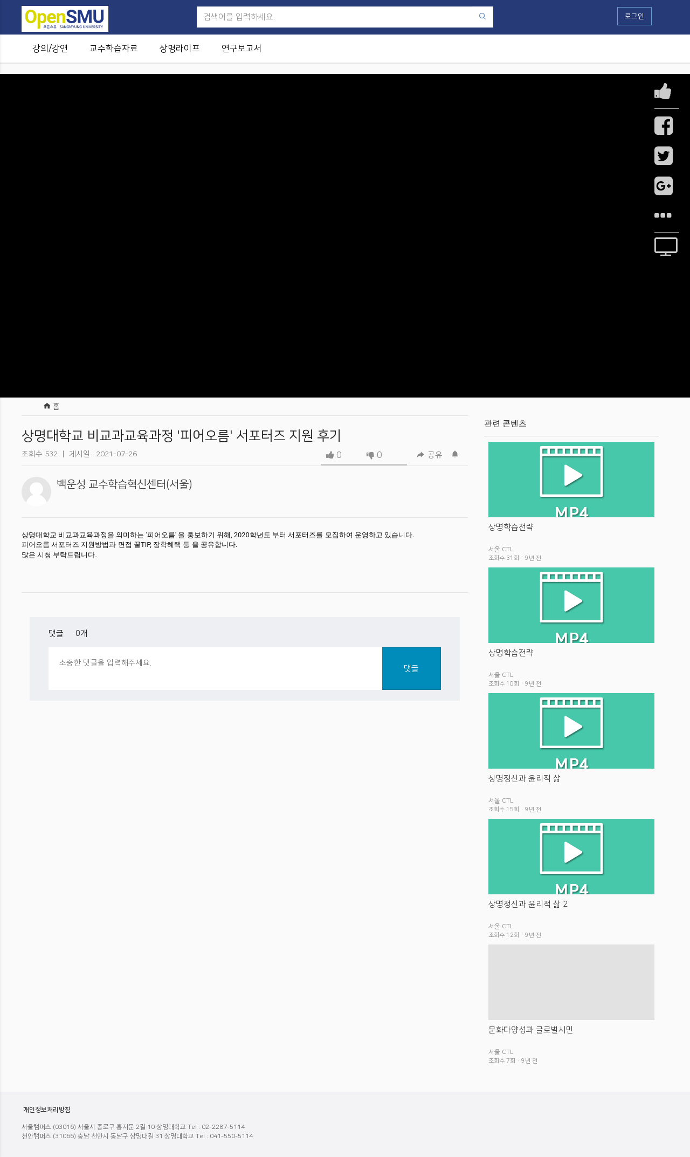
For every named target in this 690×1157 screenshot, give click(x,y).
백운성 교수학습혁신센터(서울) (124, 484)
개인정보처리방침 (47, 1109)
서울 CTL (500, 549)
